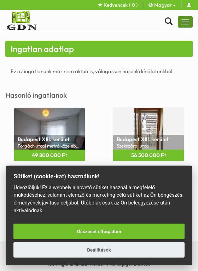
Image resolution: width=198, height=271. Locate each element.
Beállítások (99, 250)
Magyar (161, 5)
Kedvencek (118, 5)
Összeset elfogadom (99, 231)
